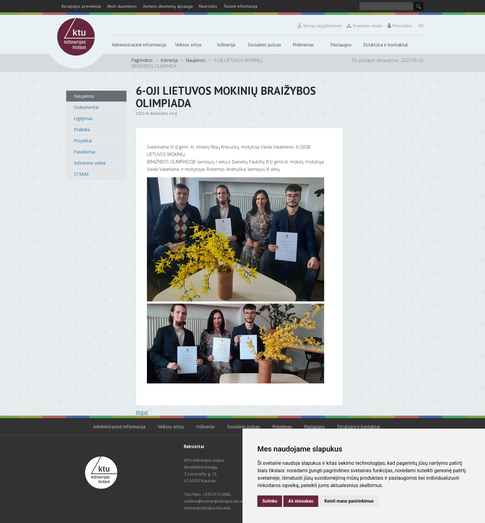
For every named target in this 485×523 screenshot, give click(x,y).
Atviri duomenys (122, 6)
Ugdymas (83, 118)
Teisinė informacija (240, 6)
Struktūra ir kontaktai (385, 44)
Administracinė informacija (139, 44)
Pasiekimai (84, 152)
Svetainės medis (365, 25)
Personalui (399, 25)
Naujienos (196, 60)
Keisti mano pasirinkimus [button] (349, 501)
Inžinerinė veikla (89, 163)
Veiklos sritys (188, 44)
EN (420, 25)
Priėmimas (303, 44)
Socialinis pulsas (264, 44)
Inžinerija (226, 44)
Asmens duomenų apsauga (168, 6)
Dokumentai (86, 107)
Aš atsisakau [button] (300, 501)
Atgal (142, 412)
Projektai (83, 141)
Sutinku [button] (269, 501)
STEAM (81, 174)
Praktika (82, 129)
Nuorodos (208, 6)
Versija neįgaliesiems (320, 25)
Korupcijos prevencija (81, 6)
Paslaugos (341, 44)
